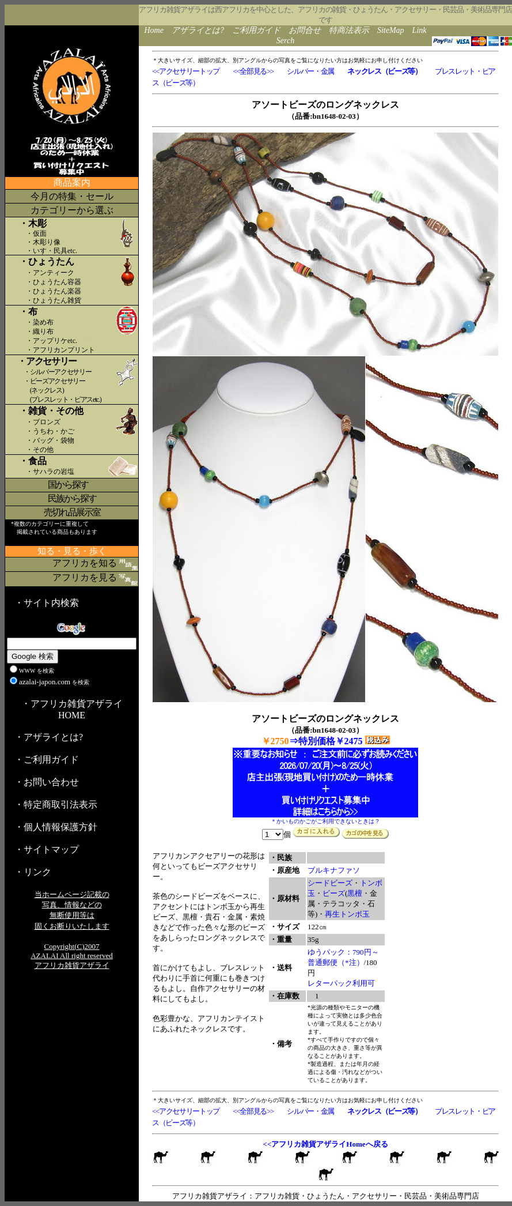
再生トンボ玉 (347, 914)
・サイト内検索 (46, 603)
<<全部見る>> (253, 71)
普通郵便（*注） (336, 962)
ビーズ (334, 893)
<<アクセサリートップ (185, 71)
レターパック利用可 (341, 983)
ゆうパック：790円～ (343, 952)
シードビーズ (330, 883)
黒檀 (354, 893)
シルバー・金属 (310, 71)
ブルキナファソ (334, 870)
